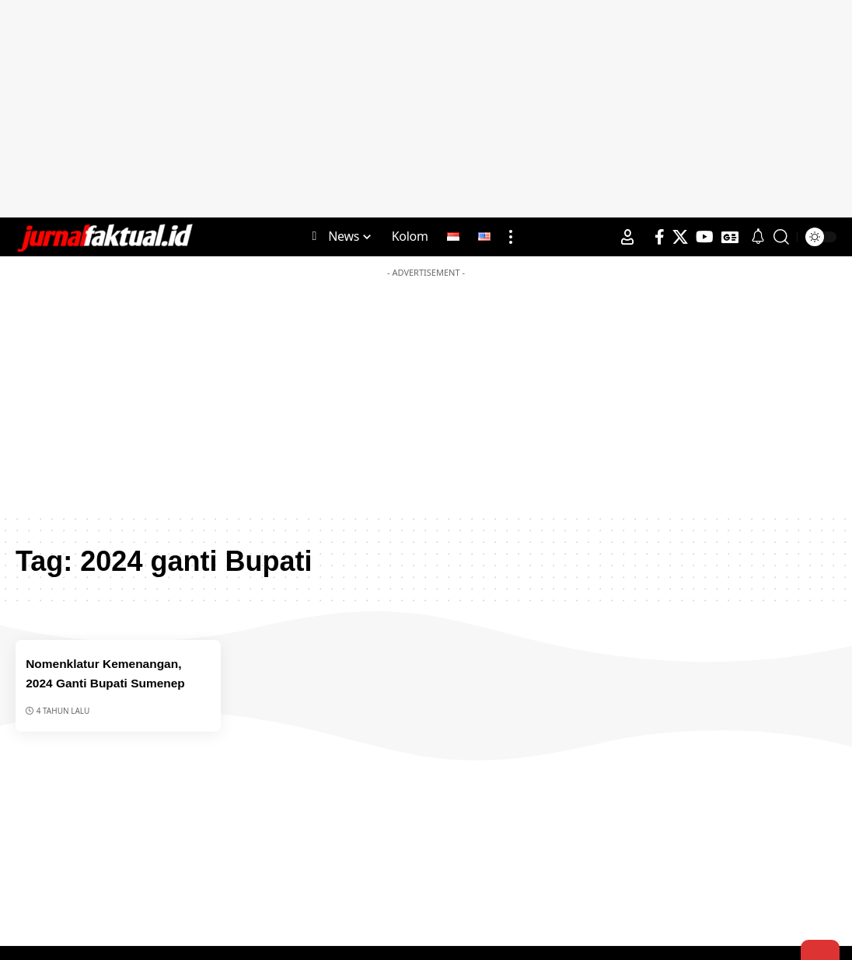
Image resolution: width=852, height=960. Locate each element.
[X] (680, 237)
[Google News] (730, 237)
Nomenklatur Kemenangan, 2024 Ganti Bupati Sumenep (113, 682)
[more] (511, 236)
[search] (781, 236)
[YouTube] (705, 237)
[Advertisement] (426, 108)
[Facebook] (660, 237)
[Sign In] (627, 237)
